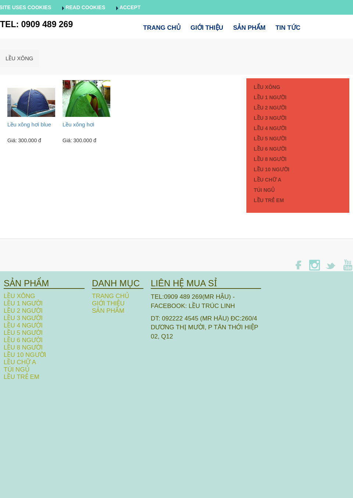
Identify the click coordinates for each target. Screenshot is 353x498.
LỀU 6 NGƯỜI (270, 149)
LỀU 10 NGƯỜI (271, 169)
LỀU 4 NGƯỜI (270, 128)
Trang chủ (162, 27)
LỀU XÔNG (19, 58)
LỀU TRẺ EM (269, 200)
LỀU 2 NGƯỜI (270, 108)
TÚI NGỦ (264, 190)
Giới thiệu (206, 27)
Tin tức (287, 27)
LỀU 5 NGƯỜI (270, 138)
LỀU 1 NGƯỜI (270, 97)
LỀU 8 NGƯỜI (270, 159)
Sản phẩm (249, 27)
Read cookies (83, 7)
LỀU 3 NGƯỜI (270, 118)
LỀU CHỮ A (267, 180)
